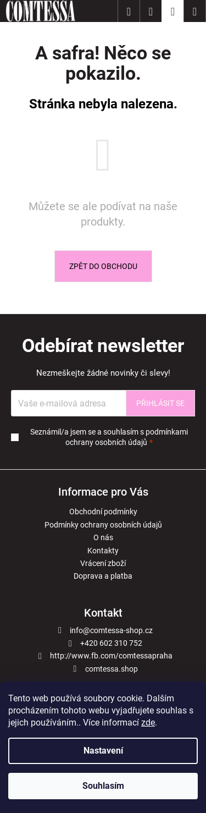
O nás (103, 537)
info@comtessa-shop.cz (111, 630)
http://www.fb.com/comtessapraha (111, 655)
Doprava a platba (103, 576)
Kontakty (103, 550)
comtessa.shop (111, 668)
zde (148, 722)
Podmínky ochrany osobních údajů (103, 524)
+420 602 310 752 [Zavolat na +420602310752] (111, 643)
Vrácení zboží (103, 563)
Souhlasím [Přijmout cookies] (103, 786)
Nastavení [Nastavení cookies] (103, 750)
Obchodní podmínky (103, 511)
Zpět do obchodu (103, 266)
